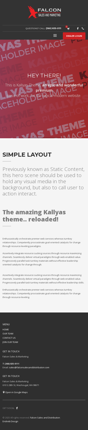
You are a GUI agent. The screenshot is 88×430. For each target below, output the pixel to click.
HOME (6, 329)
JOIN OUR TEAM (10, 342)
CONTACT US (9, 337)
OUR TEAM (8, 333)
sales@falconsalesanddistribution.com (29, 367)
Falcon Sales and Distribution (45, 417)
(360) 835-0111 (53, 28)
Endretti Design (10, 421)
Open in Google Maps (15, 392)
